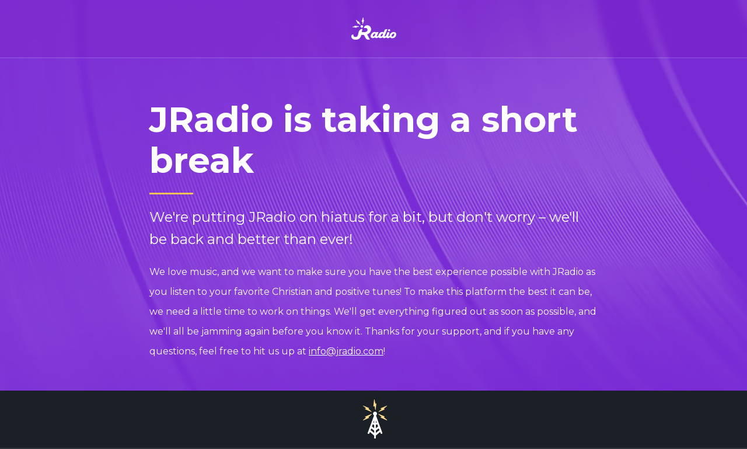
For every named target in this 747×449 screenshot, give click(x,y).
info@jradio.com (346, 351)
